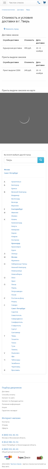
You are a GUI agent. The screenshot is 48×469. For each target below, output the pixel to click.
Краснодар (15, 243)
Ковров (14, 236)
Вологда (14, 202)
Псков (13, 295)
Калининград (16, 223)
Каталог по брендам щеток (12, 401)
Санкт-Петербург (11, 173)
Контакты (5, 422)
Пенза (13, 284)
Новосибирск (16, 274)
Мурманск (15, 260)
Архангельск (16, 181)
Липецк (14, 253)
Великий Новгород (18, 192)
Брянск (14, 188)
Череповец (15, 367)
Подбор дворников (12, 387)
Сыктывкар (15, 332)
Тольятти (15, 339)
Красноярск (16, 247)
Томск (13, 343)
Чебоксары (15, 360)
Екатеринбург (17, 209)
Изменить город (11, 29)
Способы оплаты (8, 394)
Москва (7, 169)
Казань (14, 219)
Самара (14, 305)
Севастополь (16, 315)
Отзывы (5, 425)
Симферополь (17, 322)
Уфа (12, 356)
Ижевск (14, 216)
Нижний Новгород (18, 267)
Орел (13, 281)
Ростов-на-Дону (17, 298)
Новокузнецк (16, 271)
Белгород (15, 185)
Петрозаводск (16, 291)
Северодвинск (17, 319)
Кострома (15, 240)
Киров (13, 233)
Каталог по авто (8, 398)
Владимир (15, 195)
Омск (13, 277)
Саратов (14, 312)
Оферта (5, 428)
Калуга (14, 226)
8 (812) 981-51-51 (10, 441)
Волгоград (15, 199)
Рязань (14, 301)
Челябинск (15, 363)
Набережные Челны (19, 264)
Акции (4, 407)
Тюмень (14, 349)
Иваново (14, 212)
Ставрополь (16, 325)
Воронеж (15, 205)
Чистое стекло (16, 2)
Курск (13, 250)
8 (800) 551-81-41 (10, 434)
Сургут (14, 329)
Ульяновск (15, 353)
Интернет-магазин (11, 418)
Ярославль (15, 370)
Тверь (13, 336)
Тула (13, 346)
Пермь (14, 288)
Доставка (5, 391)
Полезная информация (11, 404)
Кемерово (15, 229)
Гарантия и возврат (9, 410)
